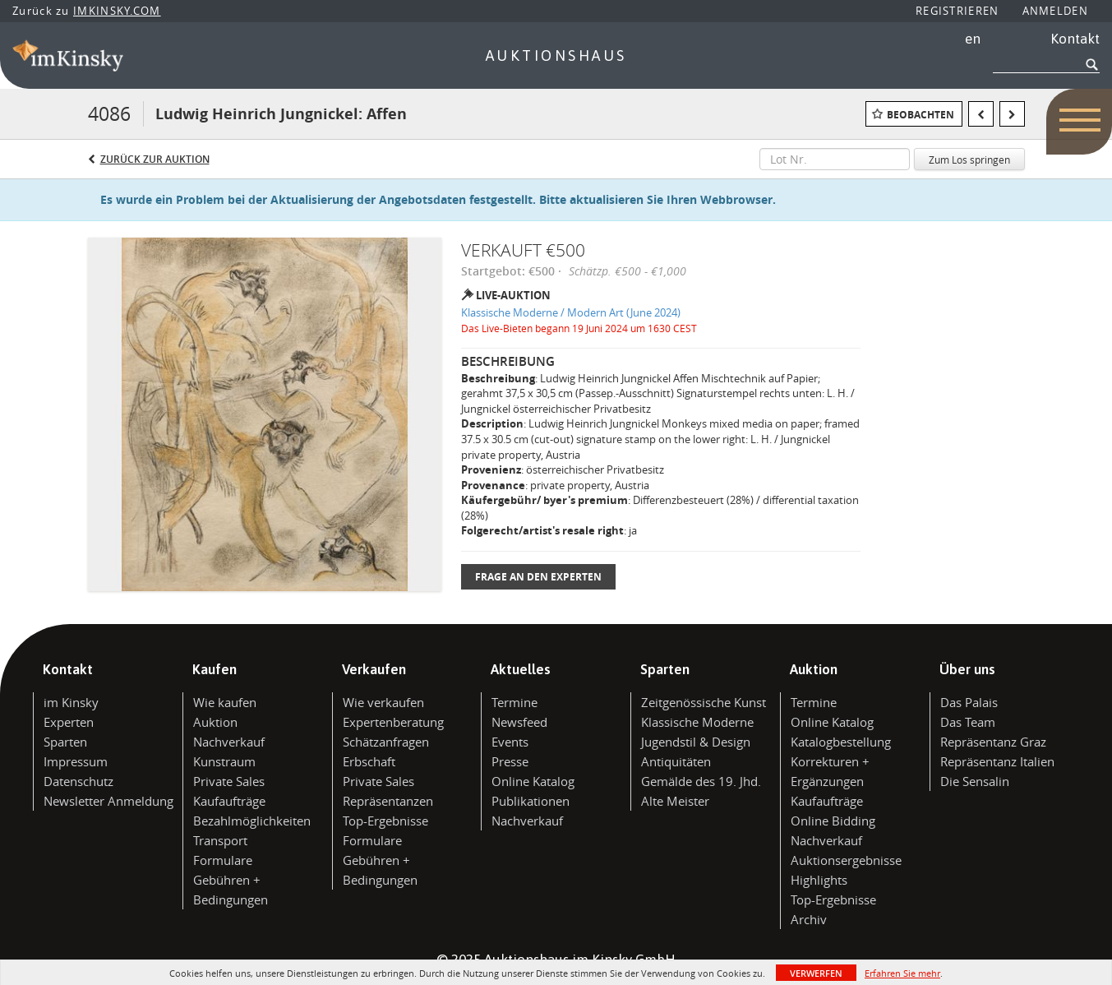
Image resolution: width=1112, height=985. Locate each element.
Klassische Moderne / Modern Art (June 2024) (571, 312)
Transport (220, 840)
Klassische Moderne (697, 722)
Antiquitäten (676, 761)
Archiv (809, 919)
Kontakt (1075, 38)
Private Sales (229, 781)
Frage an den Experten (538, 577)
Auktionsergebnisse (846, 860)
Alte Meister (675, 801)
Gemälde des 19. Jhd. (701, 781)
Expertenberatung (393, 722)
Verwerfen (816, 973)
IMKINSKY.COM (117, 10)
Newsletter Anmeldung (108, 801)
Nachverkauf (229, 741)
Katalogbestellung (841, 741)
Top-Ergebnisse (385, 820)
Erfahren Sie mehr (902, 973)
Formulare (222, 860)
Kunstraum (224, 761)
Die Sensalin (974, 781)
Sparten (65, 741)
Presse (509, 761)
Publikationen (530, 801)
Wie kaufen (224, 702)
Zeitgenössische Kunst (703, 702)
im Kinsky (71, 702)
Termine (514, 702)
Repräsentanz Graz (993, 741)
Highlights (819, 880)
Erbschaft (369, 761)
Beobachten (920, 115)
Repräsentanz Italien (997, 761)
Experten (69, 722)
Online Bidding (833, 820)
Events (509, 741)
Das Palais (969, 702)
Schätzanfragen (386, 741)
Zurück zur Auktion (155, 159)
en (972, 38)
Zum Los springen (969, 159)
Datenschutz (78, 781)
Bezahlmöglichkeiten (252, 820)
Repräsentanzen (388, 801)
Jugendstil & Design (695, 741)
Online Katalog (532, 781)
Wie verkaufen (383, 702)
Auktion (215, 722)
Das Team (967, 722)
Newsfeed (519, 722)
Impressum (76, 761)
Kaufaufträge (229, 801)
